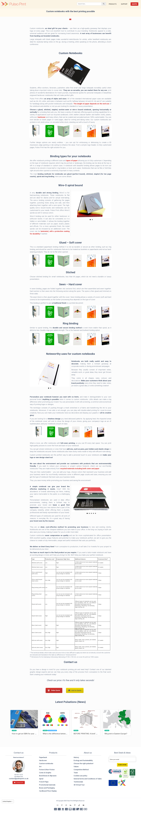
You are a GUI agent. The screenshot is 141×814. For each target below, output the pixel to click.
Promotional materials (47, 785)
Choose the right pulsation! (83, 763)
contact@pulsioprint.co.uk (18, 778)
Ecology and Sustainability (83, 760)
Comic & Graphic (45, 773)
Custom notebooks (46, 763)
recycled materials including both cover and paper (79, 469)
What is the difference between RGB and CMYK (61, 734)
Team (76, 773)
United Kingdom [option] (7, 801)
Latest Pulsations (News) (70, 701)
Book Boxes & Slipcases (47, 776)
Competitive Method (81, 770)
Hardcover (43, 760)
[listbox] (8, 801)
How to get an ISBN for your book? (26, 734)
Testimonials (78, 782)
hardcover (42, 117)
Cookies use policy (80, 776)
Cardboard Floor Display (48, 791)
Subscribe (122, 765)
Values (76, 766)
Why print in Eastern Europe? (115, 734)
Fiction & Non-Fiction (47, 770)
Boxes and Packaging (47, 788)
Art (40, 766)
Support (124, 4)
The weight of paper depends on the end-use (91, 104)
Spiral (41, 779)
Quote (134, 4)
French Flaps (43, 782)
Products (112, 4)
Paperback (43, 757)
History (76, 757)
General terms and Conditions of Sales (88, 779)
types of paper (72, 161)
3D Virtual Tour (79, 785)
